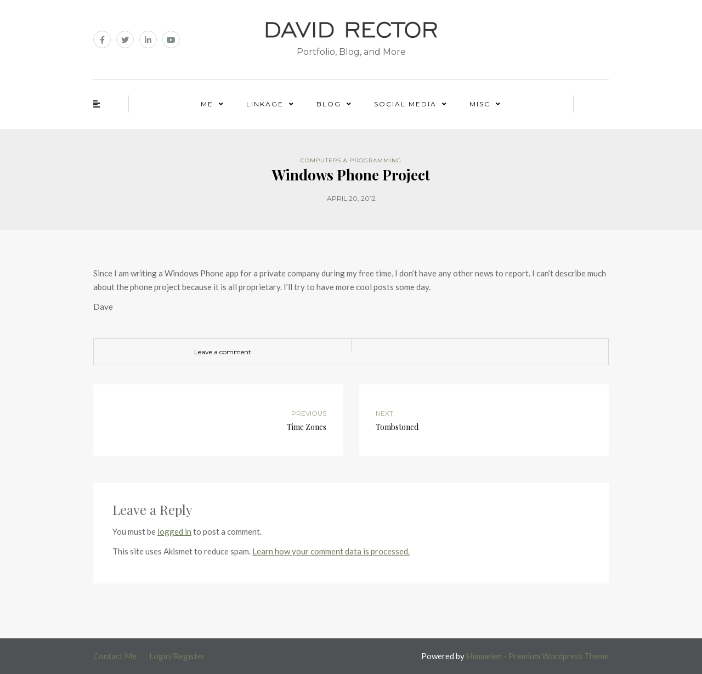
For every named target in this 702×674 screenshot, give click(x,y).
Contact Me (115, 656)
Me (207, 104)
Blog (328, 104)
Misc (479, 104)
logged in (174, 531)
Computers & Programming (351, 160)
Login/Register (177, 656)
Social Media (405, 104)
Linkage (265, 104)
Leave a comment (222, 352)
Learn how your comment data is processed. (331, 551)
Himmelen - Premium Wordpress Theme (537, 656)
